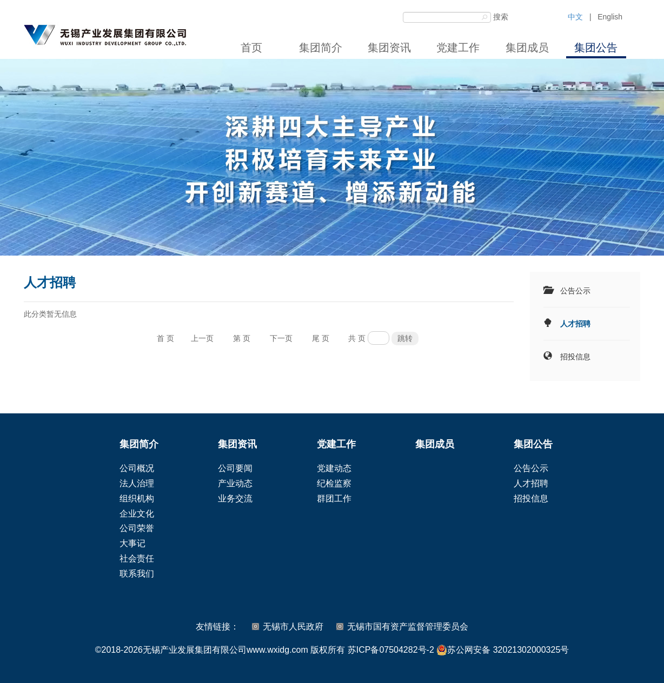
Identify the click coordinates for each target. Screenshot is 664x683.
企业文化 (136, 513)
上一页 (202, 338)
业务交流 (235, 498)
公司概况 (136, 468)
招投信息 (575, 356)
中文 (575, 16)
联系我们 (136, 573)
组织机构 (136, 498)
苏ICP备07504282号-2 (391, 649)
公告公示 (575, 290)
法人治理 (136, 483)
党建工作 (458, 47)
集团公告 (595, 47)
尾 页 (320, 338)
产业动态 (235, 483)
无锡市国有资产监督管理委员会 (407, 626)
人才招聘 (575, 323)
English (609, 16)
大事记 (132, 543)
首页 (251, 47)
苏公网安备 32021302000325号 (502, 650)
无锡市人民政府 (293, 626)
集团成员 (527, 47)
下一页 (281, 338)
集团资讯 (389, 47)
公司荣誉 (136, 528)
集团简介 (320, 47)
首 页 (165, 338)
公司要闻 (235, 468)
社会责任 (136, 558)
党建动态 (334, 468)
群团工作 (334, 498)
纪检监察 (334, 483)
